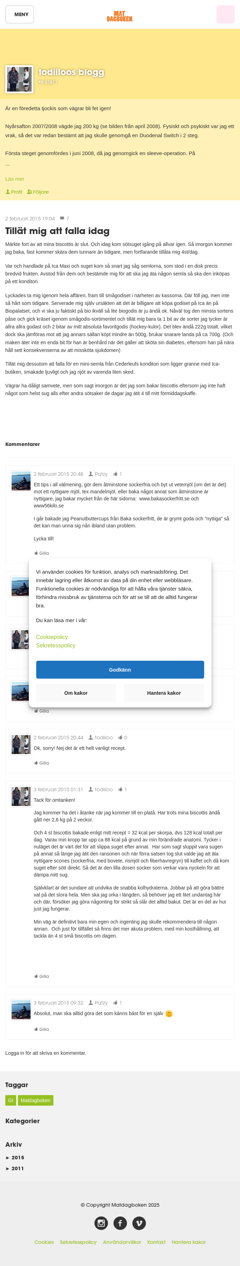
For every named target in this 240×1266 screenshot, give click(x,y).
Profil (13, 192)
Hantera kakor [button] (164, 693)
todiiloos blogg (71, 72)
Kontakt (156, 1242)
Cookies (44, 1242)
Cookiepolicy (52, 637)
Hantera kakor (189, 1242)
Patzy (98, 474)
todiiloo (100, 737)
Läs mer (14, 179)
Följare (38, 192)
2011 (14, 1168)
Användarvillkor (122, 1242)
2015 (14, 1157)
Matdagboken (36, 1100)
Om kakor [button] (75, 693)
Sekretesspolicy (78, 1242)
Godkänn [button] (120, 669)
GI (10, 1100)
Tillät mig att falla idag (57, 230)
